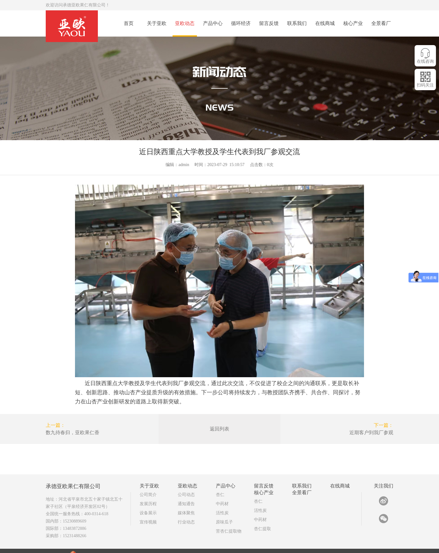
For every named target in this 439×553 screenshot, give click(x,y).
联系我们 (297, 23)
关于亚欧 (156, 23)
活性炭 (222, 497)
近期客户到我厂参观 (371, 432)
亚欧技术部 (355, 546)
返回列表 (219, 428)
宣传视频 (148, 507)
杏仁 (220, 479)
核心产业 (353, 23)
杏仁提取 (262, 513)
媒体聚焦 (186, 497)
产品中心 (213, 23)
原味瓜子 (224, 507)
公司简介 (148, 479)
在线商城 (325, 23)
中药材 (222, 488)
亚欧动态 (185, 23)
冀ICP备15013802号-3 (175, 540)
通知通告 (186, 488)
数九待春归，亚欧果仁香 (72, 432)
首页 (129, 23)
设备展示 (148, 497)
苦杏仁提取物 (228, 516)
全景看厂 (381, 23)
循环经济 (241, 23)
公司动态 (186, 479)
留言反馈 (269, 23)
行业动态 (186, 507)
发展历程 (148, 488)
